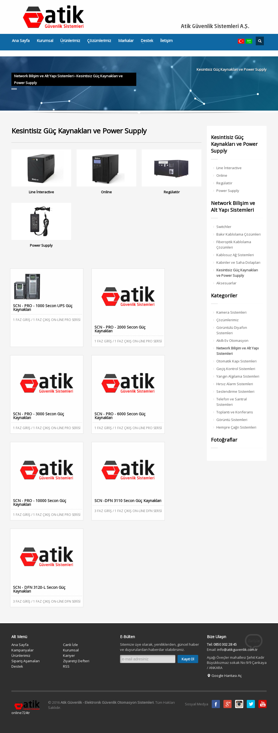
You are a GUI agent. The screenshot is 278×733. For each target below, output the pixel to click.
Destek (145, 41)
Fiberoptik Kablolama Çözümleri (233, 244)
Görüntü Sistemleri (231, 419)
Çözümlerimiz (97, 41)
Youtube (262, 704)
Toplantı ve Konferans (234, 412)
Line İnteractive (229, 167)
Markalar (126, 41)
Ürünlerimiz (68, 41)
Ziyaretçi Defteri (76, 660)
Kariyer (69, 655)
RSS (66, 666)
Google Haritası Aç (224, 675)
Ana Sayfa (21, 41)
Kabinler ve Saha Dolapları (238, 262)
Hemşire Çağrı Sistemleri (236, 427)
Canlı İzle (70, 644)
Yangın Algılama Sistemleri (237, 376)
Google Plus (227, 704)
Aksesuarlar (226, 283)
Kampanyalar (22, 650)
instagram (239, 704)
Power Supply (227, 190)
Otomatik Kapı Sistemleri (236, 361)
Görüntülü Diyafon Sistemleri (231, 330)
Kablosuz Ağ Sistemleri (235, 254)
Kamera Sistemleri (231, 312)
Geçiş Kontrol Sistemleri (235, 368)
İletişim (166, 41)
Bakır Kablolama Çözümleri (238, 234)
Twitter (251, 704)
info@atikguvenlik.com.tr (237, 649)
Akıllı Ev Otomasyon (232, 340)
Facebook (216, 704)
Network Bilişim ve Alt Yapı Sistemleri (44, 75)
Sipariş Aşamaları (25, 660)
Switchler (223, 226)
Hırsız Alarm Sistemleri (234, 383)
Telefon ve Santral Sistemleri (231, 402)
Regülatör (224, 183)
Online (221, 175)
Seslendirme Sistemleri (235, 391)
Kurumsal (45, 41)
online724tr (20, 712)
